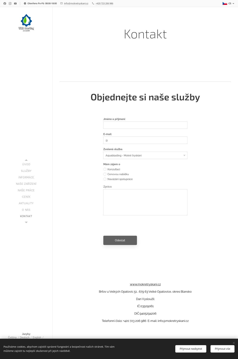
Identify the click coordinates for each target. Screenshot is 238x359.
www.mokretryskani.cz (145, 284)
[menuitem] (26, 165)
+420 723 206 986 (104, 3)
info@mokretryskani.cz (76, 3)
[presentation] (130, 225)
